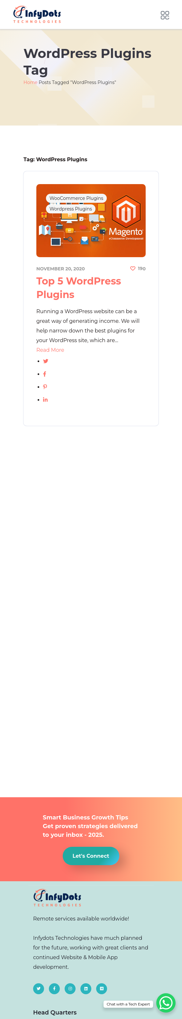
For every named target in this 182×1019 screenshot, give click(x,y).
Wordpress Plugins (71, 209)
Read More (50, 350)
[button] (91, 856)
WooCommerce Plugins (76, 198)
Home (30, 82)
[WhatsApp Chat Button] (166, 1003)
